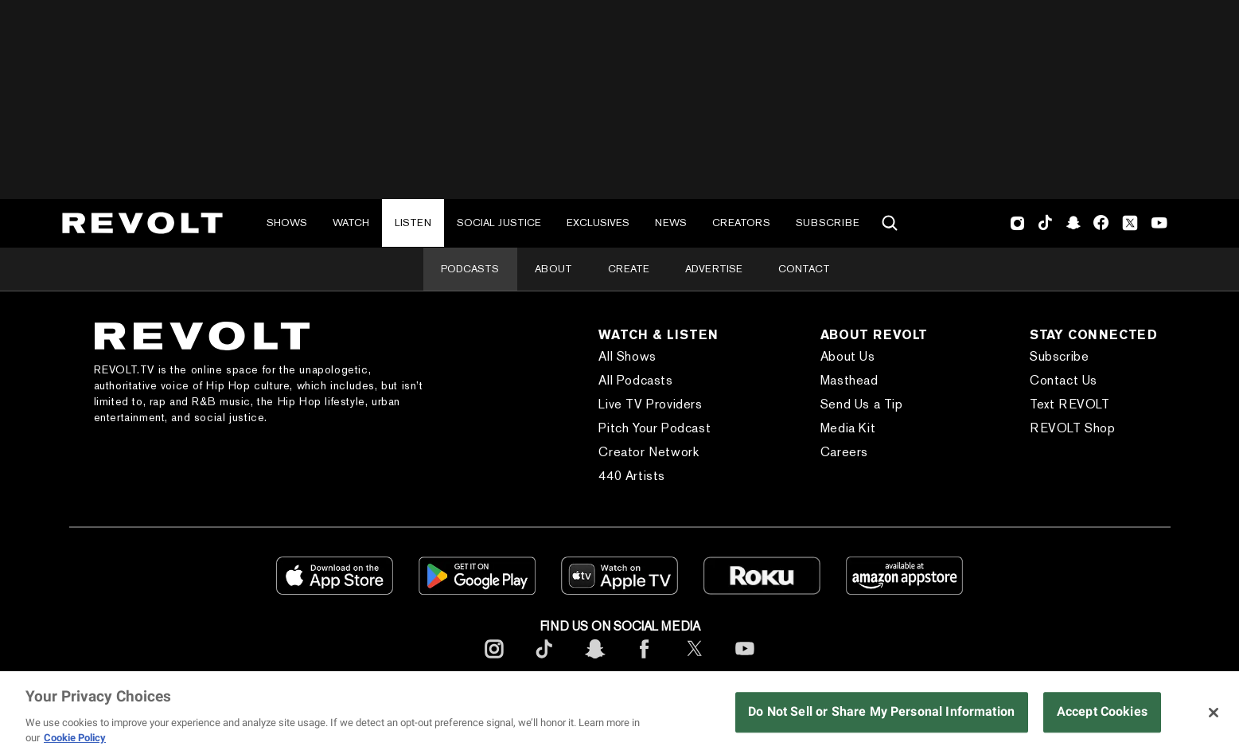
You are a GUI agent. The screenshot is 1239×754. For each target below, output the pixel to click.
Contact (804, 268)
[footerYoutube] (745, 661)
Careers (844, 451)
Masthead (849, 380)
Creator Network (648, 451)
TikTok (1045, 223)
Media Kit (847, 428)
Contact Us (1063, 380)
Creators (741, 222)
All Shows (627, 356)
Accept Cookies (1102, 712)
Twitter (1130, 223)
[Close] (1213, 712)
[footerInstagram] (494, 661)
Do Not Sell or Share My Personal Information (881, 712)
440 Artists (631, 475)
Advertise (713, 268)
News (671, 222)
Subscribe (827, 222)
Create (628, 268)
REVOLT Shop (1073, 428)
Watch (351, 222)
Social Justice (499, 222)
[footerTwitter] (695, 661)
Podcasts (470, 268)
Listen (413, 222)
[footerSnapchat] (594, 661)
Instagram (1018, 223)
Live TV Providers (650, 404)
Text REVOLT (1070, 404)
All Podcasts (635, 380)
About (553, 268)
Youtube (1159, 224)
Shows (287, 222)
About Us (847, 356)
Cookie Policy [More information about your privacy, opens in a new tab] (75, 738)
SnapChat (1073, 223)
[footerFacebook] (644, 661)
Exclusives (598, 222)
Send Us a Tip (861, 404)
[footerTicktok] (544, 661)
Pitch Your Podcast (654, 428)
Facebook (1100, 223)
